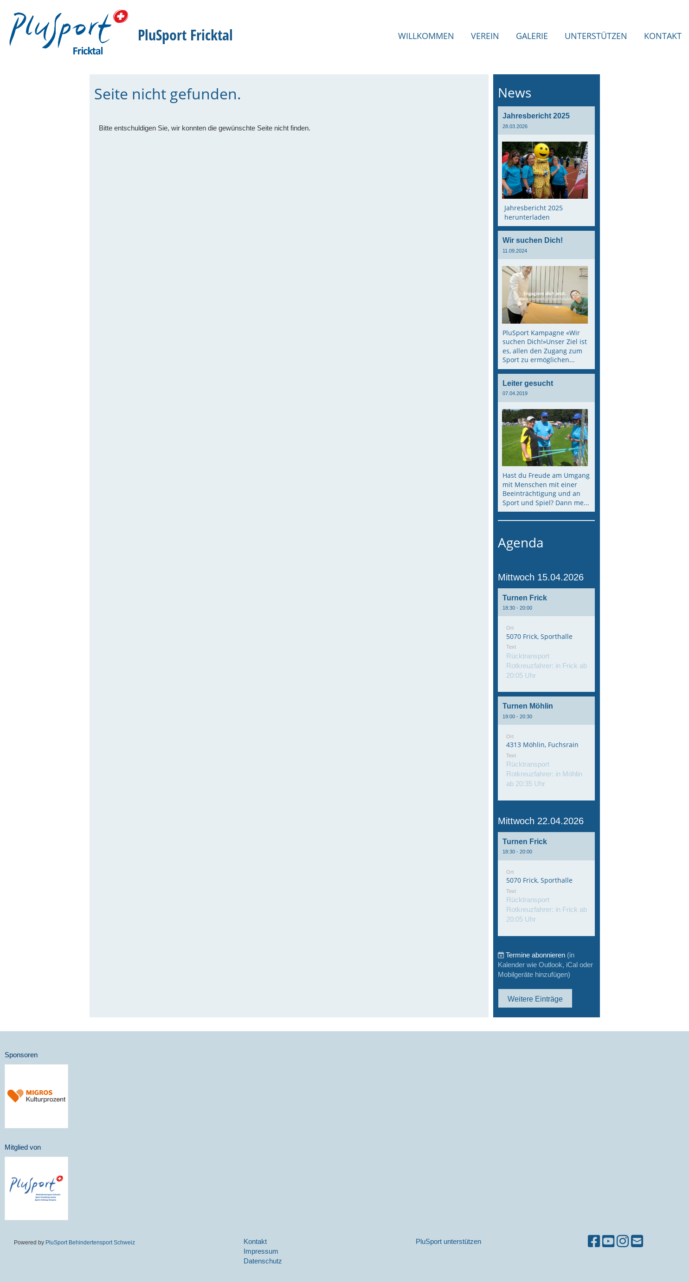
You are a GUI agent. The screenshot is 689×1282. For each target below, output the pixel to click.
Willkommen (426, 35)
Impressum (261, 1251)
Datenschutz (263, 1261)
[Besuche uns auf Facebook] (594, 1241)
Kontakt (663, 35)
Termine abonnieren (535, 955)
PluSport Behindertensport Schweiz (90, 1242)
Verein (485, 35)
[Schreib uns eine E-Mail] (637, 1241)
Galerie (532, 35)
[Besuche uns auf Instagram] (623, 1241)
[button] (546, 640)
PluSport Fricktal (185, 35)
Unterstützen (596, 35)
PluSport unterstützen (448, 1241)
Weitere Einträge (535, 999)
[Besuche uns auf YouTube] (608, 1241)
